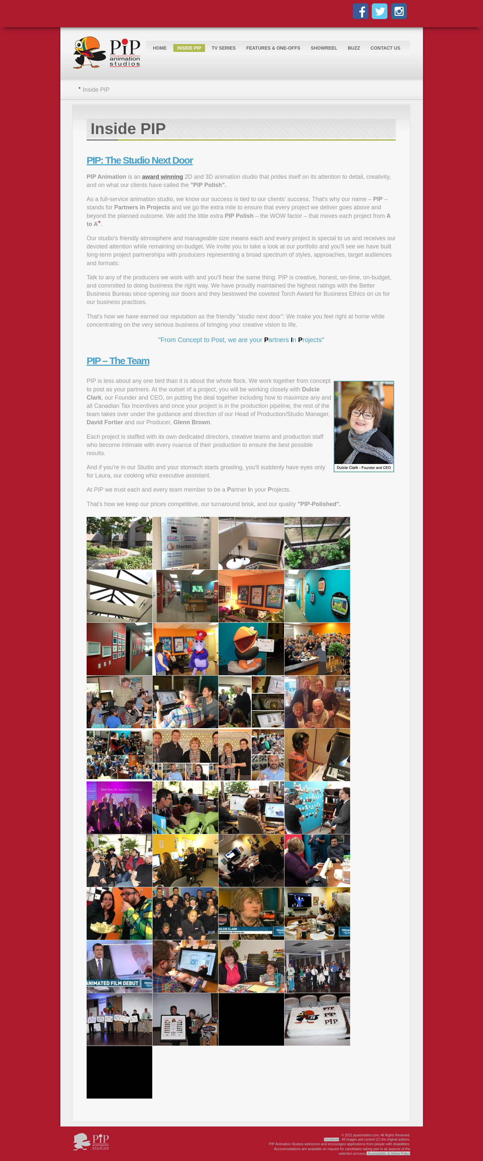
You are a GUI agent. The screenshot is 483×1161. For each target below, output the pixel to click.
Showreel (324, 48)
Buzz (354, 48)
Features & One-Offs (273, 48)
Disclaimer (331, 1139)
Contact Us (385, 48)
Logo (108, 53)
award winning (162, 177)
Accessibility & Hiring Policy (389, 1153)
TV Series (224, 48)
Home (160, 48)
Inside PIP (189, 48)
